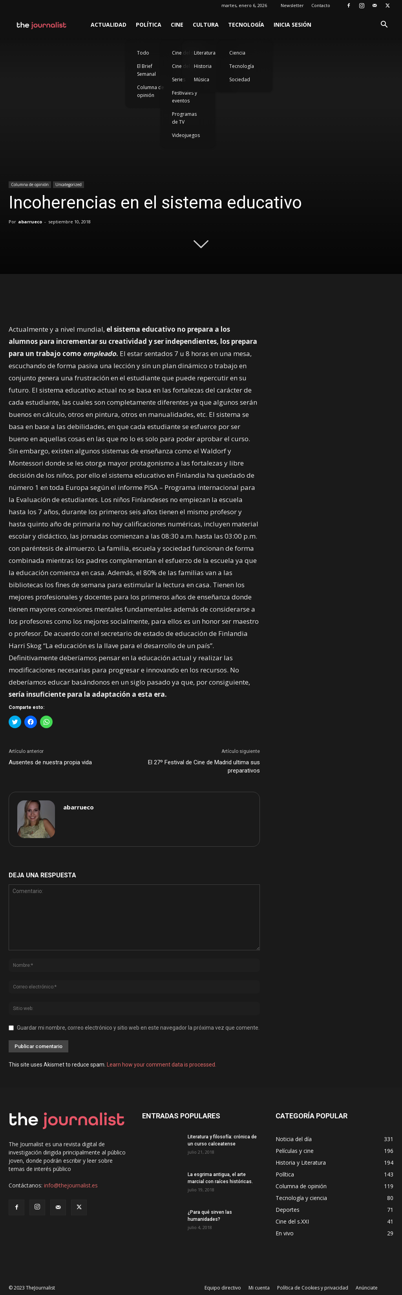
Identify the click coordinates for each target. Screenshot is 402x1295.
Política (148, 24)
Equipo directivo (223, 1287)
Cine (177, 24)
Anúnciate (367, 1287)
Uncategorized (68, 184)
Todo (143, 52)
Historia (203, 66)
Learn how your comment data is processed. (161, 1064)
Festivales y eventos (184, 96)
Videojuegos (186, 135)
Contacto (320, 5)
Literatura (205, 52)
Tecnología (246, 24)
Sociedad (239, 79)
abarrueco (30, 222)
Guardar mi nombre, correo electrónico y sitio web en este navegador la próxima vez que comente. (138, 1028)
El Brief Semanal (146, 70)
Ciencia (237, 52)
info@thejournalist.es (71, 1185)
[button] (384, 25)
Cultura (206, 24)
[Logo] (41, 24)
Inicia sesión (292, 24)
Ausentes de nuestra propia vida (50, 762)
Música (201, 79)
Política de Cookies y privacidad (312, 1287)
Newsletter (292, 5)
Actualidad (108, 24)
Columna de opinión (150, 91)
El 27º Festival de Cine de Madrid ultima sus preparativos (204, 766)
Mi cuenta (259, 1287)
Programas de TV (184, 118)
